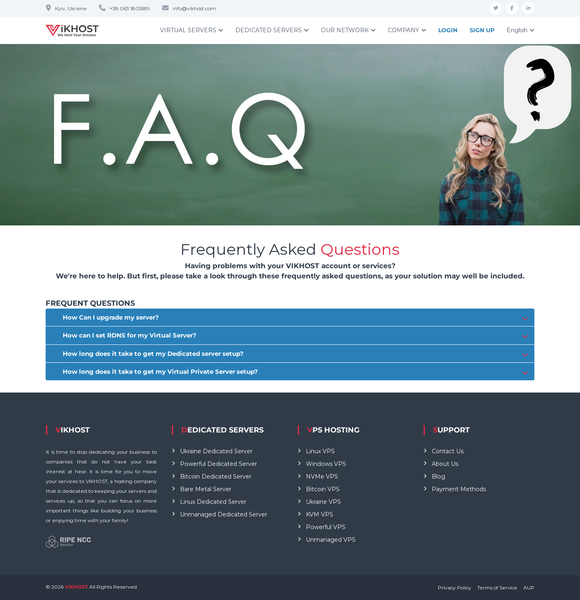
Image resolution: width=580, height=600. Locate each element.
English (517, 30)
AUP (528, 588)
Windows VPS (326, 464)
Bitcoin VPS (323, 489)
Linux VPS (320, 451)
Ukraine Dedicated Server (216, 451)
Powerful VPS (325, 527)
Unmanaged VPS (331, 539)
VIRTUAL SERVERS (188, 30)
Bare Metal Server (205, 489)
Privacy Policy (454, 588)
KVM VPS (319, 514)
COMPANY (403, 30)
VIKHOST (77, 587)
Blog (438, 476)
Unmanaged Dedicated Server (223, 514)
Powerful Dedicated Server (218, 464)
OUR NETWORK (345, 30)
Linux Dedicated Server (213, 501)
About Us (445, 464)
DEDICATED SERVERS (268, 30)
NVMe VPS (322, 476)
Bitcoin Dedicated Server (215, 476)
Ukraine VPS (323, 501)
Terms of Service (497, 588)
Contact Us (448, 451)
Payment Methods (459, 489)
